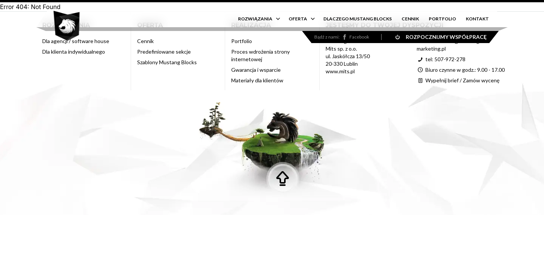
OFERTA (298, 19)
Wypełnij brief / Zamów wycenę (458, 80)
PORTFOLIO (442, 19)
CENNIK (410, 19)
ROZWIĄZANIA (255, 19)
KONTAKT (477, 19)
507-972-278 (449, 59)
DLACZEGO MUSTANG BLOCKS (357, 19)
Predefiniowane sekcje (164, 51)
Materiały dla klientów (257, 80)
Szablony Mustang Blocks (167, 62)
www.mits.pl (340, 71)
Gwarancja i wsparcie (256, 69)
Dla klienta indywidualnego (73, 51)
